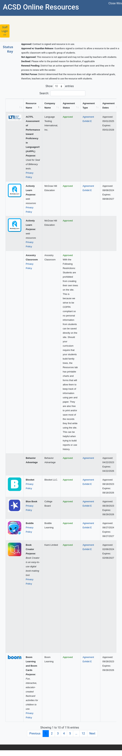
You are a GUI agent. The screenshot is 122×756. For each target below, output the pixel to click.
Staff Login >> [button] (5, 30)
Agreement (88, 116)
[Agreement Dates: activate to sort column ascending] (110, 105)
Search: (62, 93)
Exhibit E (87, 121)
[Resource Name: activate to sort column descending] (33, 105)
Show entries (59, 86)
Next (92, 733)
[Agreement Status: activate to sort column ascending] (70, 105)
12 (83, 733)
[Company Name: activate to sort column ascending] (51, 105)
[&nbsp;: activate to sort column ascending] (15, 105)
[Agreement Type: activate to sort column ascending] (90, 105)
